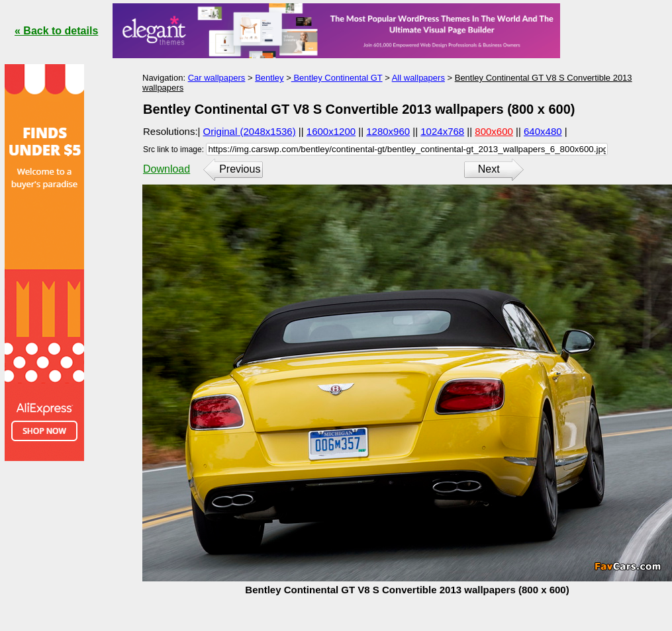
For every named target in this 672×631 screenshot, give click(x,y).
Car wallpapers (217, 78)
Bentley (269, 78)
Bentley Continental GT (337, 78)
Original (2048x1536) (249, 131)
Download (166, 169)
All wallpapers (418, 78)
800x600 (494, 131)
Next (489, 169)
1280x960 (388, 131)
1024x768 (442, 131)
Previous (239, 169)
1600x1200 (331, 131)
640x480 (543, 131)
